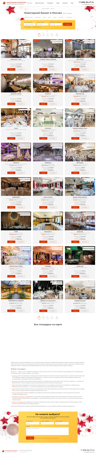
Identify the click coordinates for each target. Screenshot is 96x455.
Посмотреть (20, 69)
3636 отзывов (51, 165)
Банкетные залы (39, 3)
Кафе (57, 3)
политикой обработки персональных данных (50, 438)
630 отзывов (19, 234)
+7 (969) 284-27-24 (86, 2)
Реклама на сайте (22, 452)
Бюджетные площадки (18, 402)
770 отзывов (83, 96)
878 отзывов (19, 303)
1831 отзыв (19, 268)
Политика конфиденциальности (25, 451)
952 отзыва (51, 303)
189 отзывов (83, 234)
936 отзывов (83, 62)
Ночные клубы (16, 392)
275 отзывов (83, 165)
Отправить (30, 438)
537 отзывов (51, 200)
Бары (13, 388)
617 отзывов (19, 165)
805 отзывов (51, 268)
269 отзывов (83, 200)
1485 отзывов (83, 131)
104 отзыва (51, 131)
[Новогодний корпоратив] (14, 3)
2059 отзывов (19, 200)
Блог (72, 3)
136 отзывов (51, 234)
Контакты (65, 3)
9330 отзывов (83, 303)
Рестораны (50, 3)
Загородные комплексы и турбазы (21, 396)
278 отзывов (51, 96)
